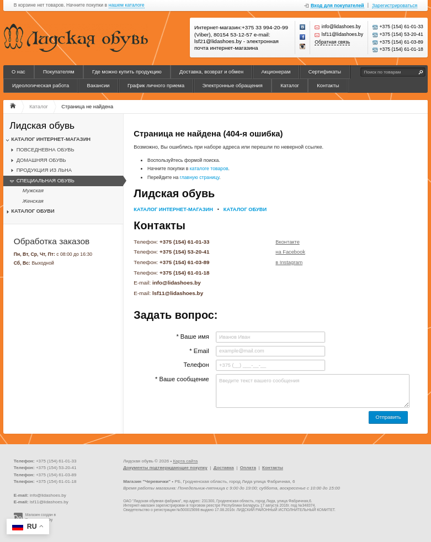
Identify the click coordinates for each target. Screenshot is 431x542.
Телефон (196, 364)
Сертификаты (324, 72)
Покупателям (59, 72)
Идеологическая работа (40, 85)
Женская (33, 201)
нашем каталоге (127, 5)
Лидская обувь (42, 125)
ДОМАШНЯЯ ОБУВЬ (41, 160)
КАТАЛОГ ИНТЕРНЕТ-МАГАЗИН (51, 139)
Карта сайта (185, 461)
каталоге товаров (209, 168)
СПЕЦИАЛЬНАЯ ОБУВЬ (46, 180)
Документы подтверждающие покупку (165, 467)
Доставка (224, 467)
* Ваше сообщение (182, 379)
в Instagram (288, 262)
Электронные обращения (232, 85)
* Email (199, 351)
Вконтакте (287, 242)
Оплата (248, 467)
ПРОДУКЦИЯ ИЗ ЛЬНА (44, 170)
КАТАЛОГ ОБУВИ (32, 211)
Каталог (289, 85)
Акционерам (275, 72)
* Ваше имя (192, 336)
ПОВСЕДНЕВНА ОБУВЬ (46, 149)
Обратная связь (332, 42)
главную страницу (200, 177)
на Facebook (290, 252)
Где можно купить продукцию (127, 72)
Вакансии (98, 85)
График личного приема (155, 85)
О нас (18, 72)
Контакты (328, 85)
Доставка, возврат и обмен (211, 72)
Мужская (33, 190)
